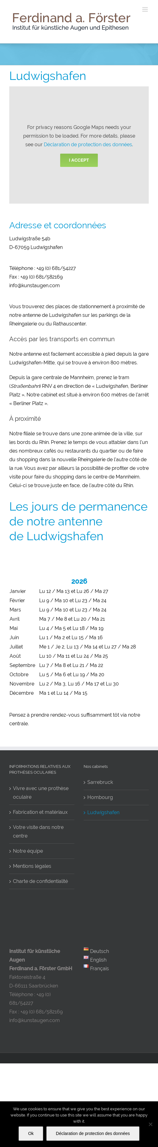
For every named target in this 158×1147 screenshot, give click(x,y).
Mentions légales (32, 866)
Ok (31, 1133)
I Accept (79, 160)
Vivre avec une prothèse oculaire (41, 792)
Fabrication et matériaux (40, 812)
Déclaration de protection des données (88, 144)
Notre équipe (28, 851)
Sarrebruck (100, 782)
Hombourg (100, 797)
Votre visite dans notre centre (38, 831)
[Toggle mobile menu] (145, 9)
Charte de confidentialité (40, 881)
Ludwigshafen (103, 812)
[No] (150, 1124)
